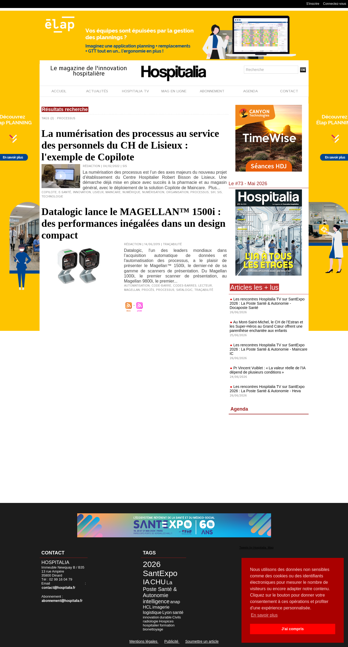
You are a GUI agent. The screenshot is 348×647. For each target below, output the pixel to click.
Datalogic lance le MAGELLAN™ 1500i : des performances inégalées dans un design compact (134, 223)
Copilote (49, 192)
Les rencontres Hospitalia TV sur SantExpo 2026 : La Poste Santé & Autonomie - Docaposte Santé (267, 303)
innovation (82, 192)
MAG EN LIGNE (173, 91)
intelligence (156, 601)
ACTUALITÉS (97, 91)
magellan (132, 290)
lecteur (205, 286)
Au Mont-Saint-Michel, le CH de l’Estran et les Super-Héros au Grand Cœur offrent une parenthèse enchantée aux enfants (266, 326)
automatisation (137, 286)
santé (178, 612)
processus (199, 192)
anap (175, 601)
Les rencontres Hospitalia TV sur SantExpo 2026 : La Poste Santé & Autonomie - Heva (267, 388)
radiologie (150, 621)
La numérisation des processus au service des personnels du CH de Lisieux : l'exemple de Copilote (130, 145)
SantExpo (160, 573)
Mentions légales (143, 641)
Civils (176, 617)
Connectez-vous (334, 4)
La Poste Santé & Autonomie (160, 588)
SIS (219, 192)
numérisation (153, 192)
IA (146, 582)
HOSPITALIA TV (135, 91)
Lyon (167, 612)
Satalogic (184, 290)
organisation (177, 192)
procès (148, 290)
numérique (131, 192)
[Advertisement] (269, 460)
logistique (152, 612)
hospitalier (151, 625)
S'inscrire (312, 4)
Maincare (113, 192)
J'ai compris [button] (292, 629)
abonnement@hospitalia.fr (62, 601)
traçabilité (203, 290)
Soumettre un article (202, 641)
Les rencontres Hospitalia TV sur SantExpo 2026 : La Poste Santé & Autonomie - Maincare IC (269, 349)
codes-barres (184, 286)
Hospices (166, 621)
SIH (213, 192)
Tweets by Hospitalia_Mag (256, 547)
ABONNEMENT (212, 91)
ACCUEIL (58, 91)
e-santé (65, 192)
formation (167, 625)
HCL (147, 607)
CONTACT (289, 91)
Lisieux (98, 192)
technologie (52, 197)
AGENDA (250, 91)
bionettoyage (153, 629)
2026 (152, 564)
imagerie (161, 607)
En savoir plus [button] (264, 615)
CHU (158, 582)
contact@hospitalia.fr (58, 587)
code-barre (161, 286)
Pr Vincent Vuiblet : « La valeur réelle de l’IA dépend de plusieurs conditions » (267, 370)
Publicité (171, 641)
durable (165, 617)
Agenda (239, 409)
